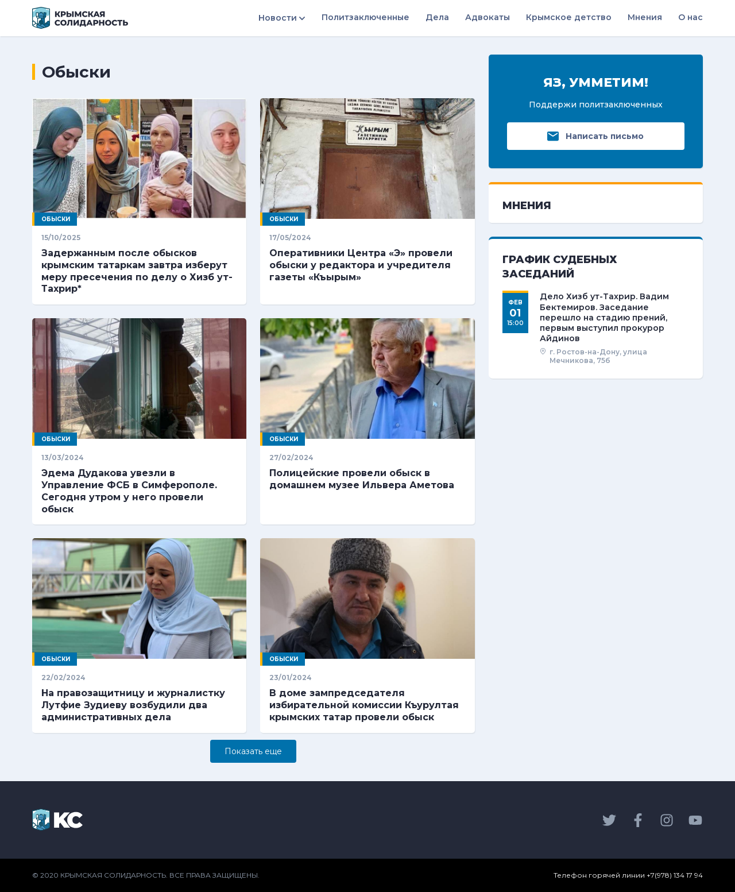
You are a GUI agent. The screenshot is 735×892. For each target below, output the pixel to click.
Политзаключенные (365, 17)
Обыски (55, 219)
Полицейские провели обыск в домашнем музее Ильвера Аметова (361, 479)
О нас (690, 17)
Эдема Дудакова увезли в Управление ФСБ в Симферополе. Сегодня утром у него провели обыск (129, 491)
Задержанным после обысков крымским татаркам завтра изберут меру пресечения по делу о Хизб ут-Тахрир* (137, 271)
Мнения (645, 17)
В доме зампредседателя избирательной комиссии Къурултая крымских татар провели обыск (364, 705)
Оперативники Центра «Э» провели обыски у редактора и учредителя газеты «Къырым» (360, 265)
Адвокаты (487, 17)
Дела (437, 17)
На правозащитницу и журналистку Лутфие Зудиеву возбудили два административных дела (133, 705)
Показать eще (253, 751)
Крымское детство (569, 17)
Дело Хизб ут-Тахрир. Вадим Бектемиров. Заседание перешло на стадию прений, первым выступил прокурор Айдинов (604, 317)
